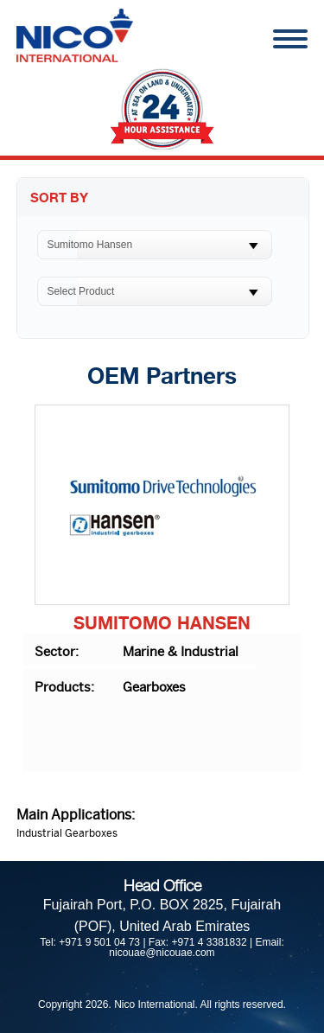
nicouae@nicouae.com (161, 953)
